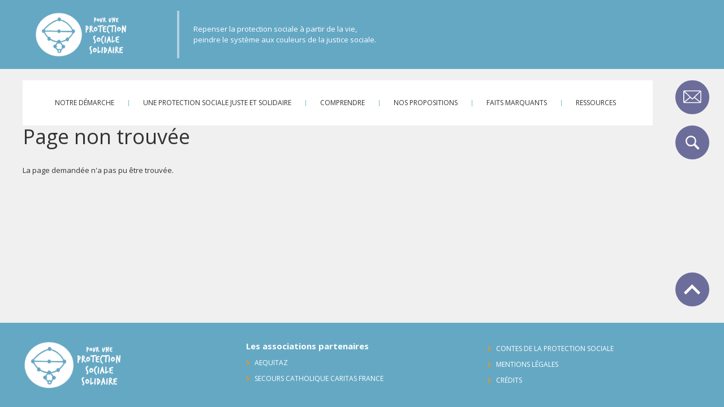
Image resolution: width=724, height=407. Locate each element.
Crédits (509, 380)
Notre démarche (84, 102)
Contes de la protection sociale (555, 348)
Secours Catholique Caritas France (319, 378)
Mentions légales (527, 364)
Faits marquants (516, 102)
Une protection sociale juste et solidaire (217, 102)
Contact (692, 97)
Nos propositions (426, 102)
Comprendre (342, 102)
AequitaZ (271, 362)
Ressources (596, 102)
